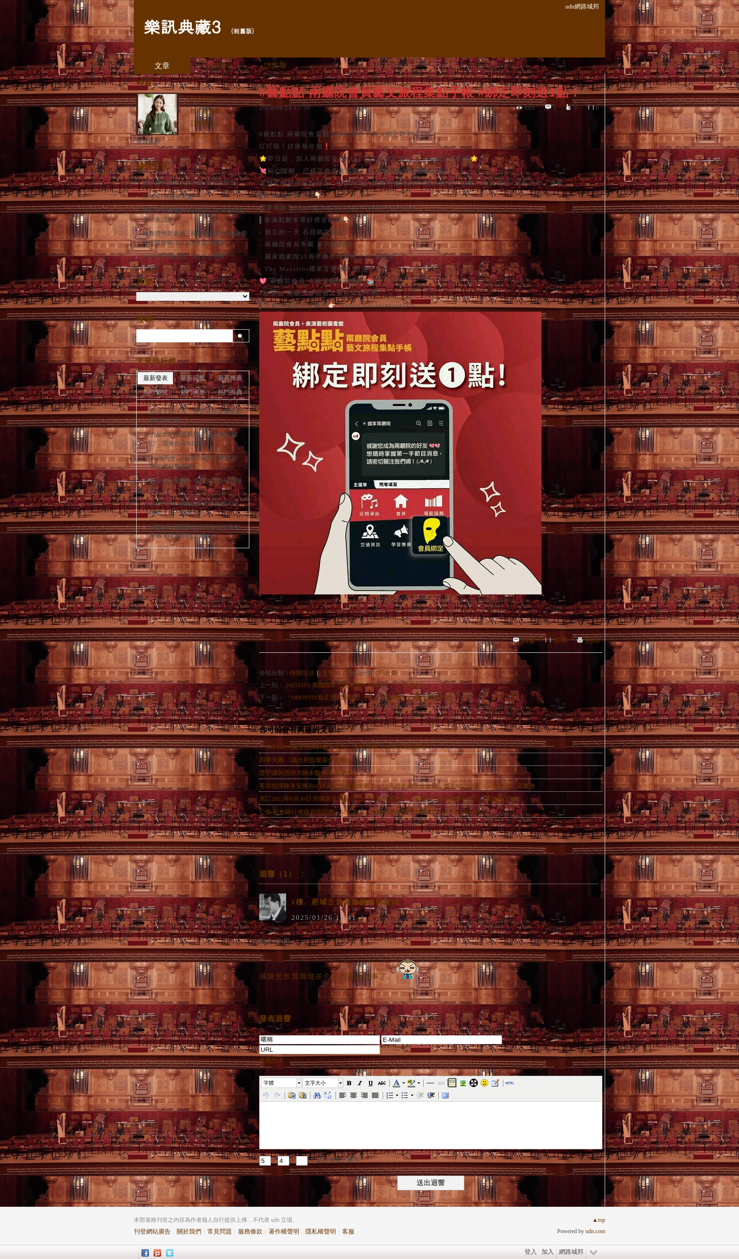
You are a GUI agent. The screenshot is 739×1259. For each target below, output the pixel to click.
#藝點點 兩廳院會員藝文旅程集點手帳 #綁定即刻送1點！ (195, 531)
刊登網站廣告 (152, 1231)
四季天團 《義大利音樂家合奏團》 (306, 760)
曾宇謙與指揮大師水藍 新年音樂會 (306, 772)
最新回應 (193, 378)
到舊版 (242, 30)
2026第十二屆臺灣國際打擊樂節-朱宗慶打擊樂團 (194, 462)
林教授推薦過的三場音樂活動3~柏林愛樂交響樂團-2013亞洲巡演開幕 (194, 238)
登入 (531, 1251)
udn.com (595, 1231)
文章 (162, 66)
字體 (268, 1083)
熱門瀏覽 (155, 392)
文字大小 (315, 1083)
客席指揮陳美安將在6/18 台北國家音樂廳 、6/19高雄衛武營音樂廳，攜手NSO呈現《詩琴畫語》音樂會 (397, 785)
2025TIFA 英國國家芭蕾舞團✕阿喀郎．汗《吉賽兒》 (356, 685)
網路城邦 (571, 1251)
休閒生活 (302, 672)
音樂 (328, 672)
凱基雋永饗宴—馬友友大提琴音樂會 (196, 485)
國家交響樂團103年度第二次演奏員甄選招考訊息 (193, 215)
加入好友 (202, 98)
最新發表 (155, 378)
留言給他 (202, 135)
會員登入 (271, 1060)
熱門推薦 (230, 392)
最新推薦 (230, 378)
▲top (598, 1220)
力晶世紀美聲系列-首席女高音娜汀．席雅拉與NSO (194, 439)
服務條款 (250, 1231)
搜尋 (241, 335)
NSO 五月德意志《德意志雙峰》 (186, 256)
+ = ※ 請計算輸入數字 (309, 1159)
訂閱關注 (202, 123)
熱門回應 (193, 392)
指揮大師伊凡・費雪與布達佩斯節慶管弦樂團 (196, 416)
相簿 (218, 66)
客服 (348, 1231)
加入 (548, 1251)
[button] (282, 1083)
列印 (592, 640)
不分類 (388, 672)
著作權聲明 (284, 1231)
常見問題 (219, 1231)
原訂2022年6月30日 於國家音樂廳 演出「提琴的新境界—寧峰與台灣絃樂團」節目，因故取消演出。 (394, 798)
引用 (560, 640)
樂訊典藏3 (182, 26)
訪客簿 (275, 66)
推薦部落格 (205, 110)
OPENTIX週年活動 (168, 196)
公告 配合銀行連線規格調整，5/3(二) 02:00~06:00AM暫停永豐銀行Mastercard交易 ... (371, 811)
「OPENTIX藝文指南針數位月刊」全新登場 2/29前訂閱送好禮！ (372, 697)
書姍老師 (148, 141)
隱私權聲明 (320, 1231)
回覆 (528, 640)
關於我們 (189, 1231)
